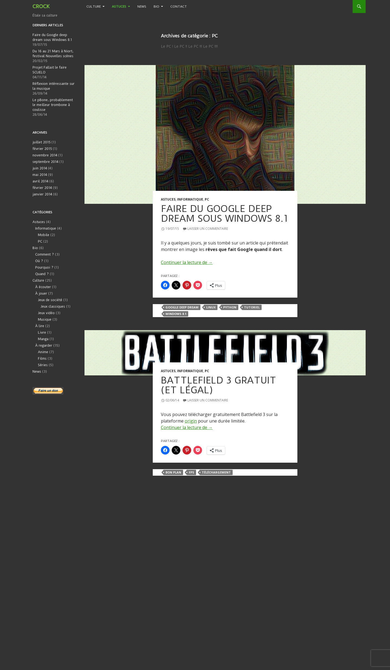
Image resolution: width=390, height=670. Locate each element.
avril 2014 (40, 181)
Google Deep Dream (182, 307)
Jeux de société (50, 300)
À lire (39, 326)
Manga (43, 339)
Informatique (190, 199)
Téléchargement (216, 472)
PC (207, 199)
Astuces (119, 6)
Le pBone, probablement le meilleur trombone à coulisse (52, 105)
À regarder (43, 345)
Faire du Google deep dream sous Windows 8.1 (224, 213)
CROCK (41, 6)
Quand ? (42, 274)
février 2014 (42, 188)
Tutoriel (252, 307)
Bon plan (173, 472)
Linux (211, 307)
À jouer (41, 293)
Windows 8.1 (175, 314)
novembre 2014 (44, 155)
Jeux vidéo (46, 313)
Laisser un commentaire (207, 228)
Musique (44, 319)
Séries (43, 365)
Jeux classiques (53, 306)
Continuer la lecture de (187, 262)
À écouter (43, 287)
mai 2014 (39, 175)
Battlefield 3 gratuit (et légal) (218, 385)
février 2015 (42, 149)
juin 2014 (39, 168)
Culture (93, 6)
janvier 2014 (42, 194)
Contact (178, 6)
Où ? (39, 261)
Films (42, 358)
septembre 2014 (45, 162)
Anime (43, 352)
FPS (191, 472)
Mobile (43, 235)
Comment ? (44, 254)
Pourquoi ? (44, 267)
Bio (156, 6)
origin (191, 421)
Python (229, 307)
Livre (42, 332)
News (141, 6)
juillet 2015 (41, 142)
